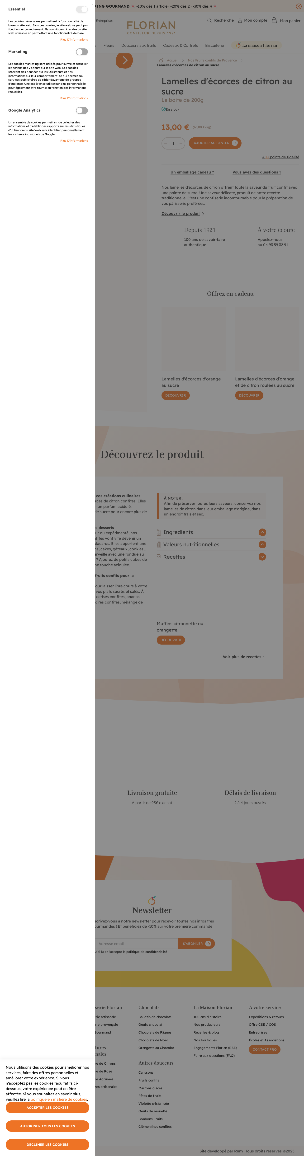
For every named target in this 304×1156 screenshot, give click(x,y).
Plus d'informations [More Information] (74, 39)
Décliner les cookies (47, 1144)
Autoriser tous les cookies (47, 1126)
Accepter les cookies (48, 1107)
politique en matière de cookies (59, 1099)
